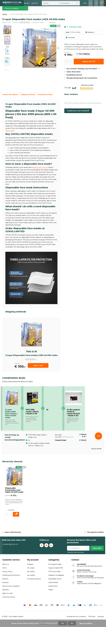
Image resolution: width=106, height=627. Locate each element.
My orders (30, 569)
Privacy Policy (7, 573)
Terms (4, 569)
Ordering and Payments (11, 577)
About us (5, 566)
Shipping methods (28, 96)
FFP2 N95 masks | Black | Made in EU (32, 413)
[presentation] (58, 49)
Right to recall (7, 595)
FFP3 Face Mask (54, 573)
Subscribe (97, 550)
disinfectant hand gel (40, 169)
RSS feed (92, 618)
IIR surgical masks (54, 566)
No (72, 623)
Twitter (46, 546)
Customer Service (8, 598)
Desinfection (53, 588)
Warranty (5, 591)
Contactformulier (83, 572)
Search (77, 3)
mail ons (34, 3)
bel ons (26, 3)
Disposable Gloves (54, 580)
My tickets (31, 573)
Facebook (42, 546)
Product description (10, 96)
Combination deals (45, 96)
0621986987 (81, 566)
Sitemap (101, 618)
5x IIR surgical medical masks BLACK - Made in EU (73, 414)
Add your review (38, 24)
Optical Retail (53, 584)
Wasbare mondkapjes (56, 577)
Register (30, 566)
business (5, 584)
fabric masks (9, 132)
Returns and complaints (11, 588)
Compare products (34, 580)
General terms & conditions (76, 618)
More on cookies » (86, 623)
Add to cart (38, 367)
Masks (50, 591)
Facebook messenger (85, 577)
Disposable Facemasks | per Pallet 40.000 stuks (14, 492)
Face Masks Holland (16, 618)
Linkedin (51, 546)
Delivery (5, 580)
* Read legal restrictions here (75, 553)
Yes (62, 623)
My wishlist (31, 577)
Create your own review (78, 112)
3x (47, 411)
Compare (9, 511)
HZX (8, 24)
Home (4, 16)
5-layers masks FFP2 (55, 569)
